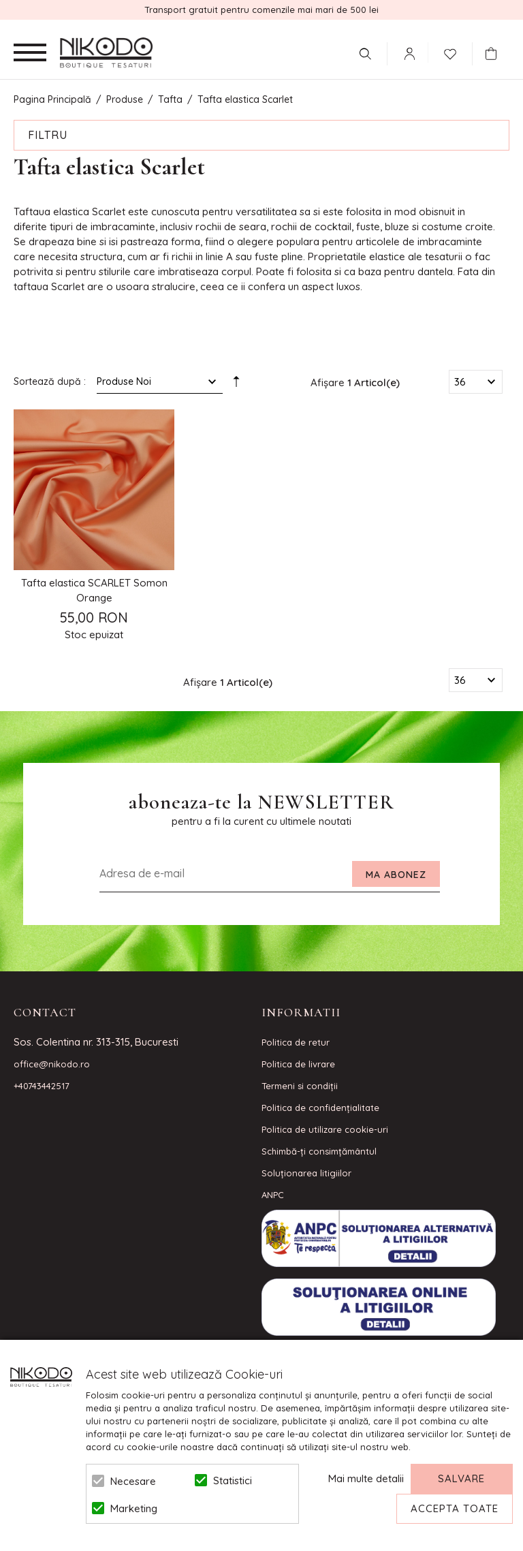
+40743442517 (41, 1085)
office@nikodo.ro (52, 1064)
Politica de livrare (298, 1064)
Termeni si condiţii (300, 1085)
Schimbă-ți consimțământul (319, 1151)
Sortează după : (50, 381)
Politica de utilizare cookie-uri (325, 1129)
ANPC (273, 1194)
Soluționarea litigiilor (306, 1173)
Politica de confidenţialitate (320, 1107)
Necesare (133, 1481)
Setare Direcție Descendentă (236, 384)
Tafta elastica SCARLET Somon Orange (94, 590)
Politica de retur (296, 1042)
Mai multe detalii (366, 1478)
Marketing (133, 1508)
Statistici (232, 1480)
